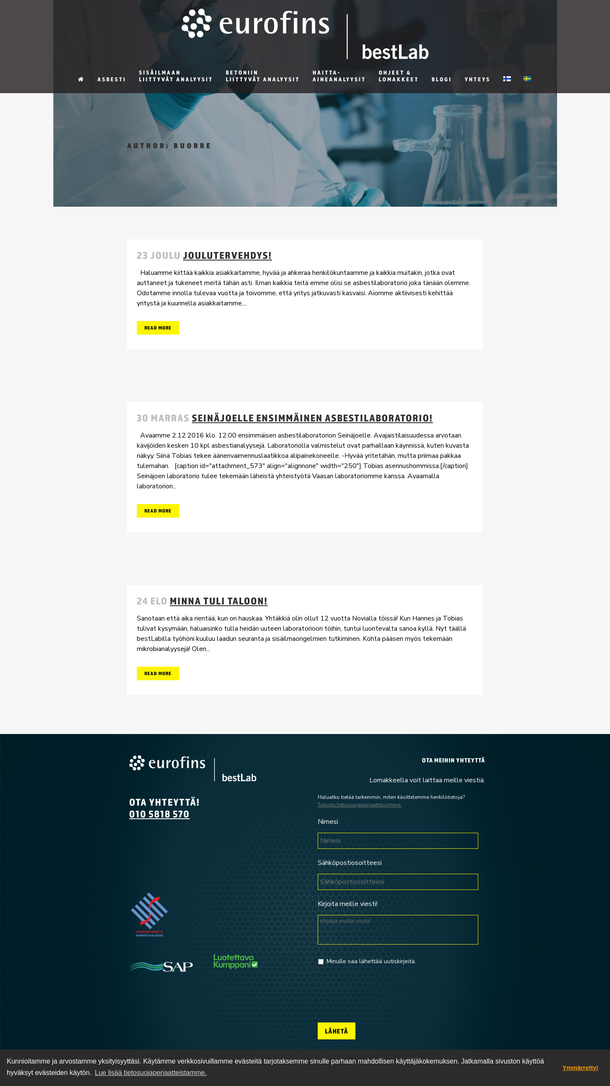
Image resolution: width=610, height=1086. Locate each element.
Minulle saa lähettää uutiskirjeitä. (371, 961)
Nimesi (328, 821)
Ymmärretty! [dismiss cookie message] (581, 1067)
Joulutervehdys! (227, 255)
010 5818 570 (159, 814)
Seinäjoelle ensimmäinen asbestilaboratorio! (312, 418)
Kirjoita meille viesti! (347, 904)
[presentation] (382, 990)
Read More (158, 327)
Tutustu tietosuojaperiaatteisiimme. (360, 804)
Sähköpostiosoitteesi (350, 863)
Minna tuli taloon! (219, 601)
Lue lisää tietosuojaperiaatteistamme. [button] (151, 1072)
